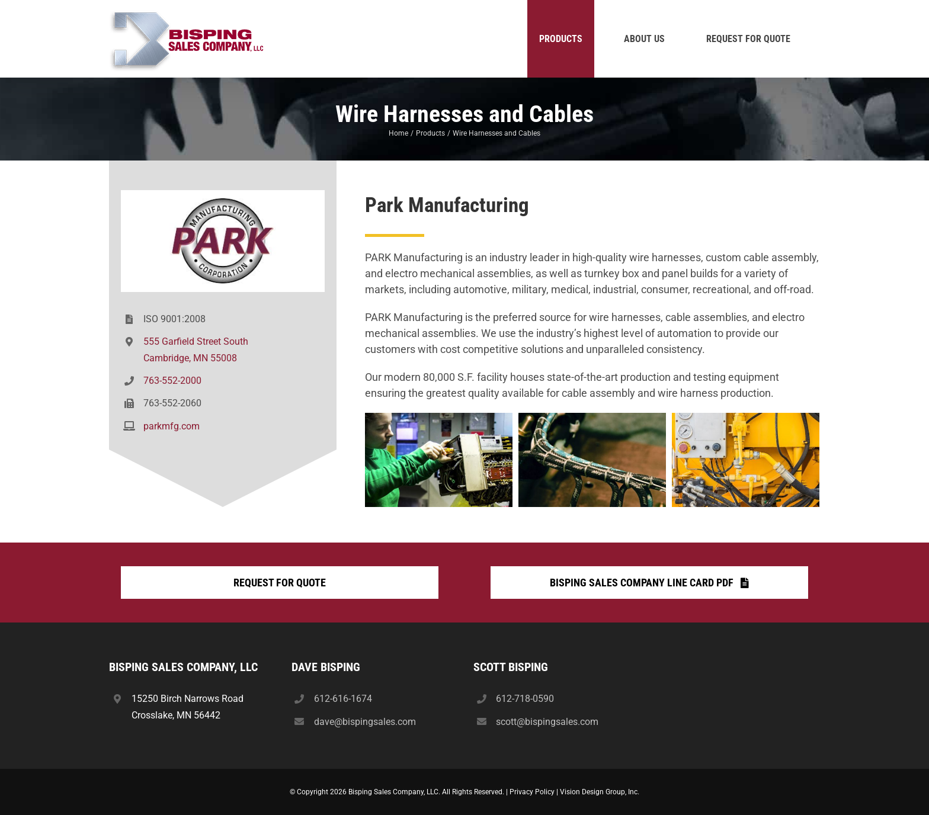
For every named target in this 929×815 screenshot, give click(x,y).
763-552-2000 (172, 380)
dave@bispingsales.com (365, 721)
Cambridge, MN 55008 (190, 358)
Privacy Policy (532, 792)
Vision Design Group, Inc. (599, 792)
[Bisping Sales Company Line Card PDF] (649, 582)
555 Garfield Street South (195, 341)
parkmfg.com (171, 426)
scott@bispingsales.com (547, 721)
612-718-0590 (525, 698)
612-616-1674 (343, 698)
